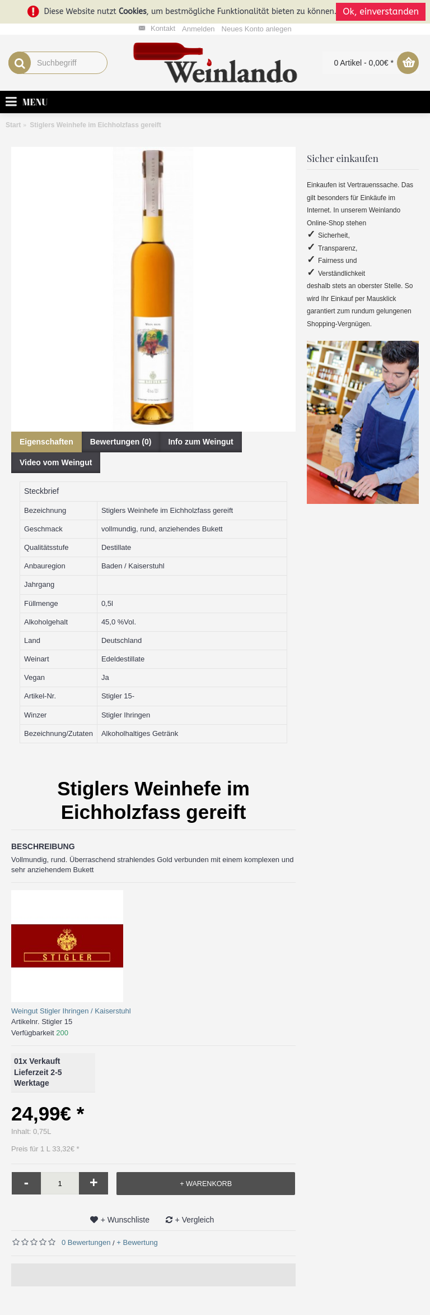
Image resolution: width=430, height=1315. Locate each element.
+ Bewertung (136, 1242)
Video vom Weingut (56, 462)
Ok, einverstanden (381, 11)
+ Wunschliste (125, 1219)
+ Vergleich (194, 1219)
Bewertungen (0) (121, 441)
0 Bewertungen (86, 1242)
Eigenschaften (46, 441)
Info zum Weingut (200, 441)
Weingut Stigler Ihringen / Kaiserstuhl (71, 1011)
